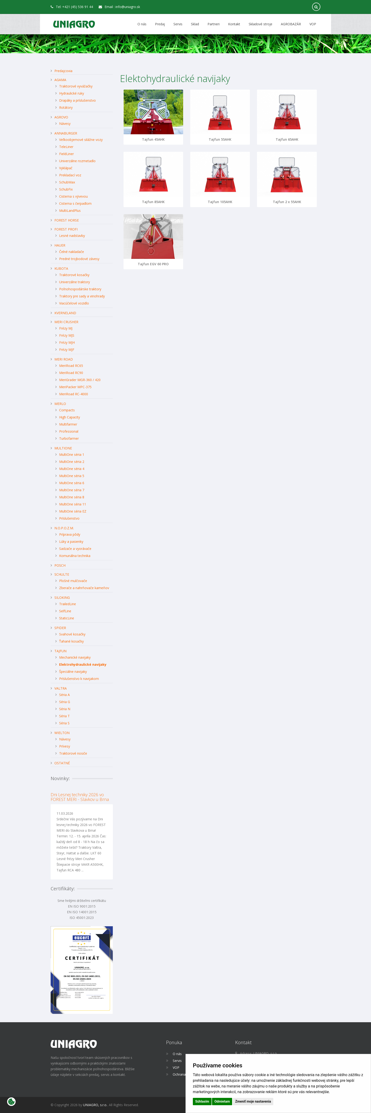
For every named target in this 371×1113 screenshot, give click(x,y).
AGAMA (60, 80)
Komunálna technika (74, 555)
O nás (141, 24)
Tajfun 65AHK (287, 139)
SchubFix (66, 189)
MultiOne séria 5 (71, 476)
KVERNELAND (65, 313)
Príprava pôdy (69, 534)
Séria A (64, 694)
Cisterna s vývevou (73, 196)
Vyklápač (65, 168)
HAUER (59, 245)
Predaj (160, 24)
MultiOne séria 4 (71, 468)
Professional (68, 431)
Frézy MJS (66, 335)
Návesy (65, 123)
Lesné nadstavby (72, 235)
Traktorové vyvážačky (76, 86)
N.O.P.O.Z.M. (64, 528)
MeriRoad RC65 (71, 365)
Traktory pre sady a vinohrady (82, 296)
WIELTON (62, 732)
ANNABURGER (65, 133)
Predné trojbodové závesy (79, 259)
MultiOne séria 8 (71, 497)
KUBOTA (61, 268)
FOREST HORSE (66, 220)
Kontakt (234, 24)
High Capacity (69, 417)
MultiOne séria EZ (72, 511)
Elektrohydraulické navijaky (82, 664)
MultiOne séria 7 (71, 490)
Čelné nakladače (71, 251)
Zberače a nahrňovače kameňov (84, 588)
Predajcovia (63, 71)
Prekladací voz (70, 175)
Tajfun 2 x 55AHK (287, 202)
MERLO (60, 403)
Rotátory (66, 107)
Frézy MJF (66, 349)
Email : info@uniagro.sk (119, 6)
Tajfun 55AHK (220, 139)
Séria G (64, 702)
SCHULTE (61, 574)
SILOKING (62, 597)
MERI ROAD (63, 359)
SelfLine (65, 611)
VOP (312, 24)
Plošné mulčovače (73, 580)
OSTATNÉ (62, 763)
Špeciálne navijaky (73, 671)
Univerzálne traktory (74, 282)
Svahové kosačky (72, 634)
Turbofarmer (69, 438)
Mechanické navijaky (75, 657)
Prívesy (64, 746)
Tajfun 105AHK (220, 202)
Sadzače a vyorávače (75, 548)
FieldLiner (66, 154)
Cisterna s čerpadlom (75, 203)
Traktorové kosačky (74, 275)
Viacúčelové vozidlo (74, 303)
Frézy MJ (65, 328)
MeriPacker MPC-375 (75, 387)
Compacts (67, 410)
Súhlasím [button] (202, 1101)
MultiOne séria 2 (71, 461)
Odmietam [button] (222, 1101)
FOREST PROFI (66, 229)
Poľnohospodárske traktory (80, 289)
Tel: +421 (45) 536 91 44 (72, 6)
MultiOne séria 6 (71, 483)
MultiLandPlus (70, 210)
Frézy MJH (67, 342)
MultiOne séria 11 (72, 504)
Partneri (214, 24)
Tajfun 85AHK (153, 202)
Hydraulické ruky (71, 93)
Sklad (195, 24)
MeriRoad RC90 (71, 372)
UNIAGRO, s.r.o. (95, 1105)
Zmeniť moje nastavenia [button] (253, 1101)
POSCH (60, 565)
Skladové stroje (260, 24)
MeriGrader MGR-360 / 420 (80, 380)
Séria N (64, 709)
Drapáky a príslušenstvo (77, 100)
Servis (177, 24)
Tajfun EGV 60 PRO (153, 264)
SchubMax (67, 182)
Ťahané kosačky (71, 641)
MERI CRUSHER (66, 322)
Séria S (64, 723)
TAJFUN (60, 651)
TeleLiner (66, 146)
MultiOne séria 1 (71, 454)
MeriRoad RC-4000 (73, 394)
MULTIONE (63, 448)
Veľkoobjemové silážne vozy (81, 139)
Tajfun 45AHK (153, 139)
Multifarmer (68, 424)
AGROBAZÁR (291, 24)
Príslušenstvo (69, 518)
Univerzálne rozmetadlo (77, 161)
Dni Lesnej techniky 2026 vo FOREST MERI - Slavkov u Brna (80, 797)
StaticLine (66, 618)
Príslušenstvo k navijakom (79, 678)
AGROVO (61, 117)
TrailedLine (67, 604)
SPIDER (60, 628)
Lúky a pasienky (71, 541)
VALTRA (60, 688)
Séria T (64, 716)
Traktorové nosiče (73, 753)
